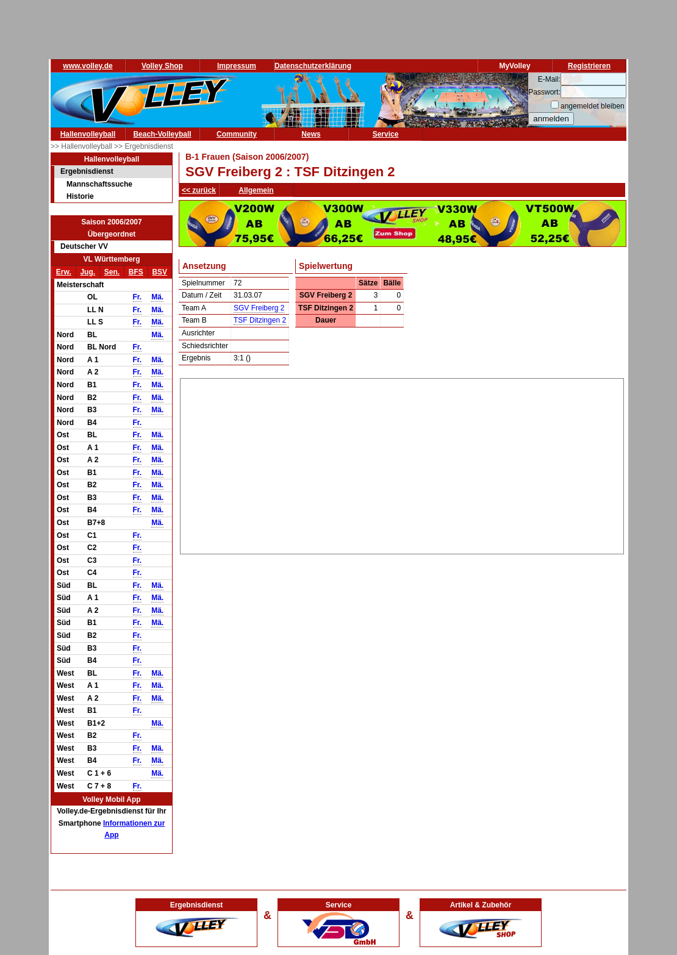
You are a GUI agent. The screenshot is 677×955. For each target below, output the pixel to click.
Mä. (157, 297)
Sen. (112, 272)
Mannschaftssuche (99, 184)
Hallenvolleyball (88, 134)
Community (237, 134)
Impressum (236, 66)
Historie (80, 196)
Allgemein (255, 190)
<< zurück (199, 190)
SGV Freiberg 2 (259, 308)
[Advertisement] (402, 464)
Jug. (87, 272)
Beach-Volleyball (162, 134)
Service (386, 134)
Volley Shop (162, 66)
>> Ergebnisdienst (143, 146)
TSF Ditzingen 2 (260, 320)
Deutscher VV (84, 246)
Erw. (63, 272)
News (310, 134)
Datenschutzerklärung (312, 66)
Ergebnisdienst (86, 171)
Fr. (137, 297)
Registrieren (589, 66)
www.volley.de (87, 66)
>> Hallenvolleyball (82, 146)
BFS (136, 272)
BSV (159, 272)
